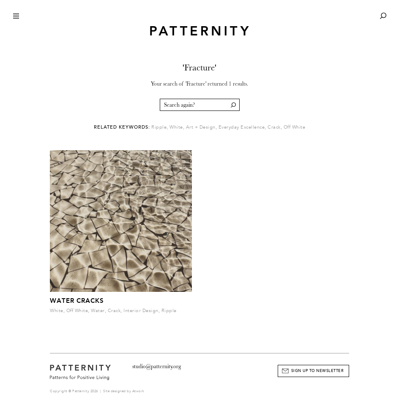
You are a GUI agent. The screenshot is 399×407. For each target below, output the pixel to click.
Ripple (159, 127)
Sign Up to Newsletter (317, 370)
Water (98, 310)
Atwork (138, 391)
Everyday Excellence (242, 127)
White (176, 127)
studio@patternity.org (156, 366)
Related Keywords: (122, 127)
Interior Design (141, 310)
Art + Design (201, 127)
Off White (295, 127)
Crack (274, 127)
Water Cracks (77, 301)
